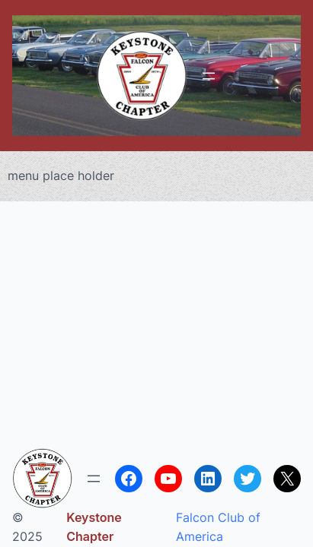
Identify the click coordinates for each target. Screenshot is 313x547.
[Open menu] (209, 76)
